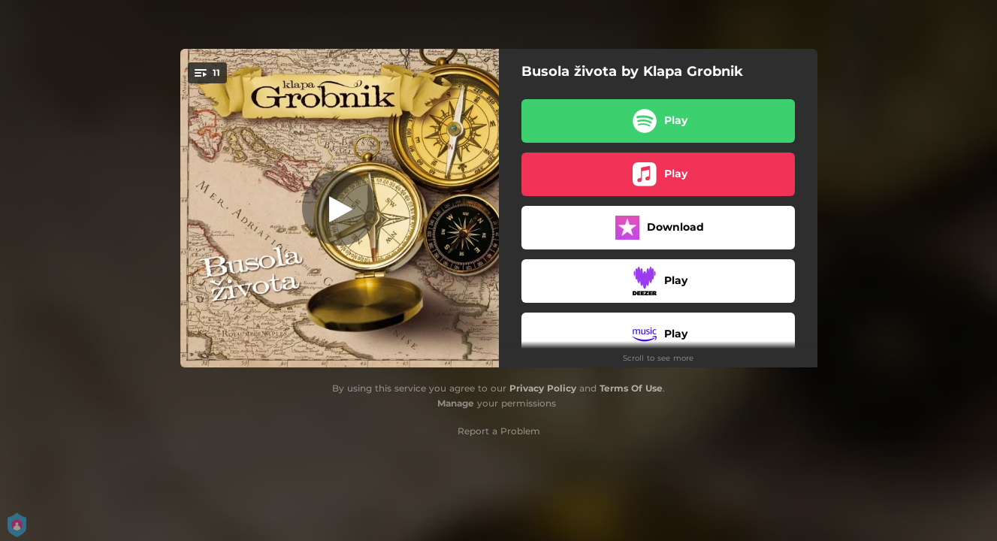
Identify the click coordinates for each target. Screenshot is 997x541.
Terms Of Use (631, 388)
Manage (455, 403)
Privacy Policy (542, 388)
